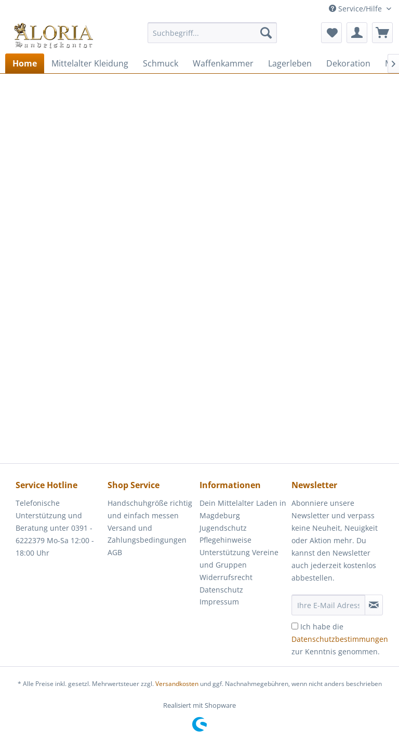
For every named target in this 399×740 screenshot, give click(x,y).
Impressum (219, 602)
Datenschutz (221, 590)
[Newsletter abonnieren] (374, 605)
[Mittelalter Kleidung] (90, 63)
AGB (115, 552)
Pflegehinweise (225, 540)
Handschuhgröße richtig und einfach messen (150, 509)
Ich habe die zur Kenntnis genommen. (339, 639)
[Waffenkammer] (223, 63)
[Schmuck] (160, 63)
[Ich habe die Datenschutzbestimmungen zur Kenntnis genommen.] (294, 626)
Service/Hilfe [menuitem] (356, 9)
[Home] (24, 63)
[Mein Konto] (357, 32)
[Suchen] (266, 32)
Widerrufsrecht (226, 577)
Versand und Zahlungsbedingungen (147, 534)
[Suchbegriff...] (212, 32)
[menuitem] (212, 37)
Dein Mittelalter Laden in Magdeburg (243, 509)
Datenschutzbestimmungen (339, 639)
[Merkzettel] (331, 32)
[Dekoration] (348, 63)
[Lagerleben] (290, 63)
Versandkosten (176, 683)
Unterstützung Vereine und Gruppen (239, 558)
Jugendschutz (223, 528)
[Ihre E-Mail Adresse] (328, 605)
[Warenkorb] (382, 32)
